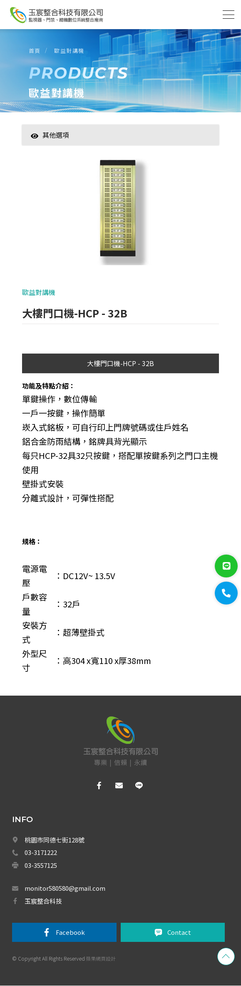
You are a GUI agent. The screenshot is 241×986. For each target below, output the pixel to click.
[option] (120, 216)
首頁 (35, 50)
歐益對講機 (70, 50)
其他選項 (50, 135)
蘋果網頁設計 (101, 958)
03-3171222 (41, 852)
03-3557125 (41, 865)
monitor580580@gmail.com (65, 888)
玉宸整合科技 (43, 901)
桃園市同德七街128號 (54, 840)
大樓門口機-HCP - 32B (120, 364)
